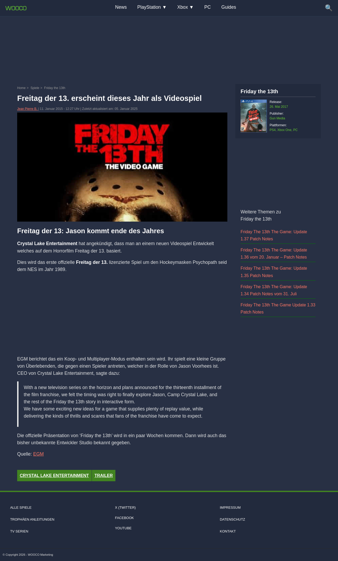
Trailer (104, 475)
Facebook (124, 518)
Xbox (182, 7)
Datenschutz (232, 519)
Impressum (230, 507)
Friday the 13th (259, 91)
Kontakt (228, 531)
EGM (38, 454)
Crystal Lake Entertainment (54, 475)
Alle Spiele (20, 507)
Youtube (123, 528)
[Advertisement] (169, 49)
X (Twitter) (125, 507)
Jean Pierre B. (27, 109)
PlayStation (149, 7)
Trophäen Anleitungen (32, 519)
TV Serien (19, 531)
